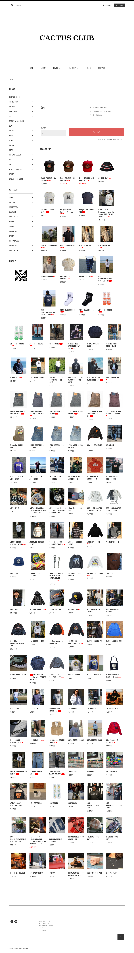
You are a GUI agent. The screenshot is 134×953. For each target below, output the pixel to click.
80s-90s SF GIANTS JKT (94, 446)
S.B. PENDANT (111, 873)
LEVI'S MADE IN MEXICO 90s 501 (57, 772)
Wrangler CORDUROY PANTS (18, 446)
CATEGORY (74, 68)
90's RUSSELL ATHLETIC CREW (56, 676)
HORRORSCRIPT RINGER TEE (55, 709)
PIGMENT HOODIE (112, 542)
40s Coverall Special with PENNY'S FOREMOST (37, 677)
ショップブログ (43, 930)
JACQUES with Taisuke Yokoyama (67, 211)
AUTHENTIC (14, 508)
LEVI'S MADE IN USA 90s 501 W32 (17, 412)
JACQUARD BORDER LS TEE (36, 543)
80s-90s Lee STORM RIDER (57, 741)
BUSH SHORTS (36, 740)
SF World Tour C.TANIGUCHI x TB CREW (75, 346)
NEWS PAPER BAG (35, 803)
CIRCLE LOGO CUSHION (34, 574)
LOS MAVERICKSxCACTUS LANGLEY (114, 805)
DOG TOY (52, 873)
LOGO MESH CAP (55, 609)
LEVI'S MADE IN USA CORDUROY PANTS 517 (94, 413)
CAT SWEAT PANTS (113, 708)
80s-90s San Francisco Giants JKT (17, 643)
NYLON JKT (110, 445)
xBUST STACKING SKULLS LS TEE (18, 543)
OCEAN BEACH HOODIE (76, 740)
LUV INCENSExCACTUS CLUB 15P (55, 839)
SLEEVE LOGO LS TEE (95, 641)
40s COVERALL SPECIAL (65, 277)
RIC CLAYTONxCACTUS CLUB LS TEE (105, 278)
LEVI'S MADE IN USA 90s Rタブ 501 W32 (36, 413)
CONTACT (101, 68)
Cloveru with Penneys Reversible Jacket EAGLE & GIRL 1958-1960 (106, 213)
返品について (102, 140)
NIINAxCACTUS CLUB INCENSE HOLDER (76, 874)
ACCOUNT (108, 5)
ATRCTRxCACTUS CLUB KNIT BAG (113, 676)
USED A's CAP (75, 609)
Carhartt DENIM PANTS (35, 772)
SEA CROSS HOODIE (36, 377)
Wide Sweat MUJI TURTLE (93, 610)
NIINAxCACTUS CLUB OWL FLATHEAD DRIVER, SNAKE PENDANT (57, 577)
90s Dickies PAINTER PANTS (18, 772)
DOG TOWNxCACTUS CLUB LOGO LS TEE (94, 509)
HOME (31, 68)
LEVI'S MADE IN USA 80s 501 (56, 412)
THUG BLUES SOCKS (67, 310)
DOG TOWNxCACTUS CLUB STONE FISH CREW (56, 379)
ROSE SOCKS (53, 803)
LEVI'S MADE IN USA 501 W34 (75, 446)
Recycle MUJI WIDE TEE (86, 210)
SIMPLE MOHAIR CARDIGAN (93, 345)
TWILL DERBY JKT (112, 378)
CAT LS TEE (14, 708)
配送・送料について (44, 923)
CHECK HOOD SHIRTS (49, 246)
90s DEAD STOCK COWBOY (74, 574)
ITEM (119, 5)
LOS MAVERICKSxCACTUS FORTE (95, 805)
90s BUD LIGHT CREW (95, 574)
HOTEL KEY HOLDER (17, 873)
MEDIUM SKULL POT (94, 873)
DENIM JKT (16, 377)
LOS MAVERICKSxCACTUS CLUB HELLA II (18, 839)
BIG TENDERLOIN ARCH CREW (16, 478)
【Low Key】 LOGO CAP (75, 509)
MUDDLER (90, 771)
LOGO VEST (110, 573)
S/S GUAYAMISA (49, 276)
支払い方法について (44, 921)
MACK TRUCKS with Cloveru (48, 179)
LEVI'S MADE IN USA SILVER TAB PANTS (113, 413)
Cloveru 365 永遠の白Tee (48, 210)
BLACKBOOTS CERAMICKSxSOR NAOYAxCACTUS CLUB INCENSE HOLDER (37, 840)
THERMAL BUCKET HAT (93, 838)
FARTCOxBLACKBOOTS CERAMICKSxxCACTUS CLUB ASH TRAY (37, 510)
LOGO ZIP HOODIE (93, 542)
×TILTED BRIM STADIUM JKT (111, 345)
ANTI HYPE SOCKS (105, 310)
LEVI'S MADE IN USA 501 (56, 446)
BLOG (89, 68)
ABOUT (43, 68)
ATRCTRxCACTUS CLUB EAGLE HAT (95, 378)
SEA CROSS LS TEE (36, 641)
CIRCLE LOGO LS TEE (76, 675)
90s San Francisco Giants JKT (56, 642)
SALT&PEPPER (111, 771)
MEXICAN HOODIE (37, 609)
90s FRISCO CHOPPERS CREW (76, 642)
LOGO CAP (14, 573)
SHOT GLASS (72, 771)
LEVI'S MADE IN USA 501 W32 (36, 446)
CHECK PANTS (86, 276)
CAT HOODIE (72, 708)
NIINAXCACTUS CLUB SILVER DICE (76, 838)
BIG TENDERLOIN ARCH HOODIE (74, 478)
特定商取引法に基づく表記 (115, 140)
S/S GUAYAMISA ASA (67, 246)
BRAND (57, 68)
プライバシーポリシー (45, 928)
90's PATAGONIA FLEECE (112, 741)
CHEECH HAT (104, 178)
